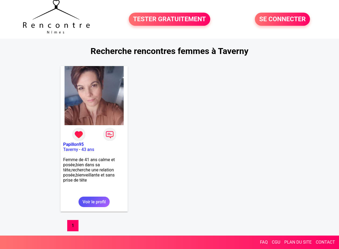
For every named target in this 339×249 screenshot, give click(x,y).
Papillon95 (73, 144)
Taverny (70, 149)
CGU (276, 242)
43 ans (87, 149)
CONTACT (325, 242)
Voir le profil (94, 201)
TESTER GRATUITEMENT (169, 19)
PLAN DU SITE (298, 242)
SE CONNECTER (282, 19)
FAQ (264, 242)
